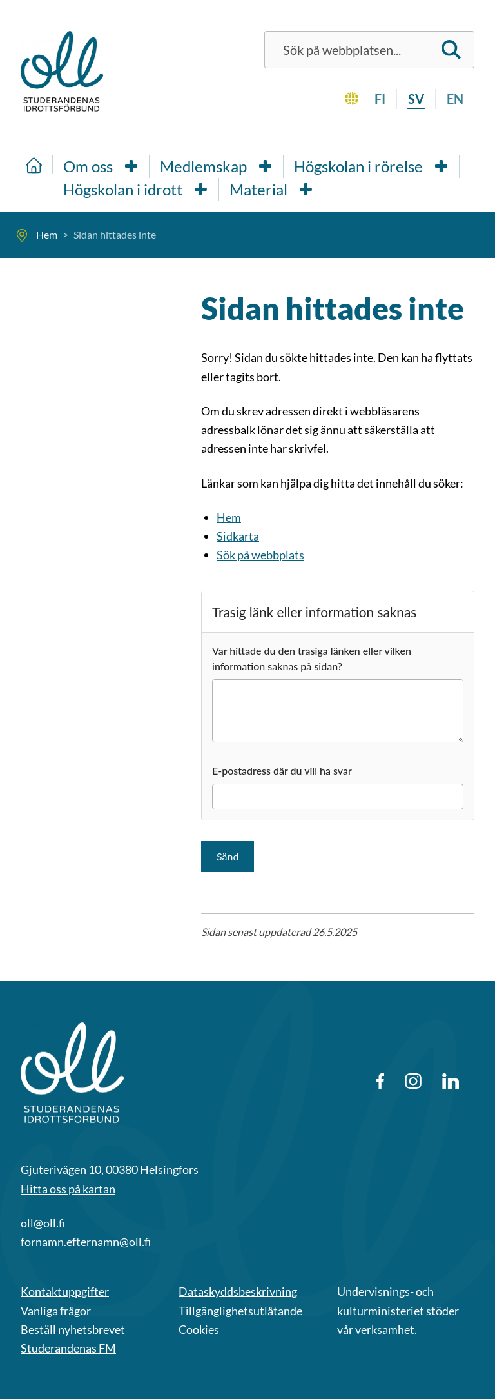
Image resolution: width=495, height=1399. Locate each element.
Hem (229, 517)
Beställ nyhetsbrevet (73, 1329)
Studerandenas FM (68, 1348)
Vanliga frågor (56, 1311)
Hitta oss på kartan (68, 1189)
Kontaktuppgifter (65, 1291)
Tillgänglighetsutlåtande (240, 1311)
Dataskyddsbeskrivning (238, 1291)
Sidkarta (238, 536)
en (455, 98)
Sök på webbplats (260, 555)
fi (379, 98)
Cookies (199, 1329)
